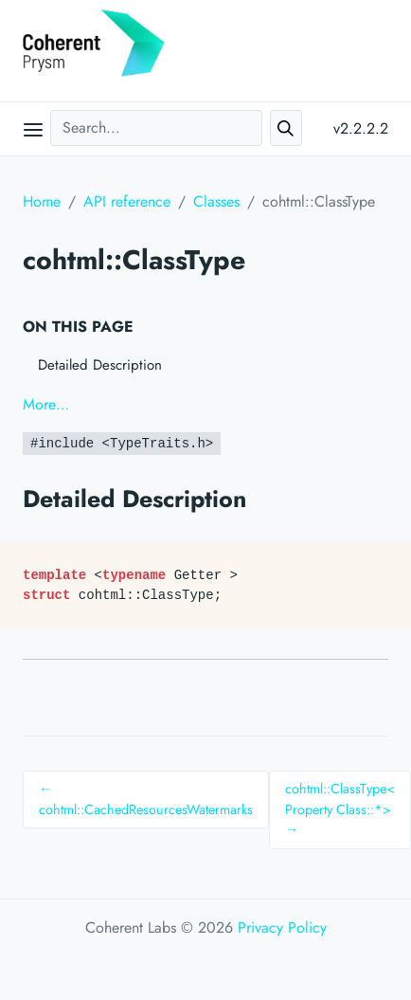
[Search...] (156, 128)
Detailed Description (100, 365)
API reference (126, 201)
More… (46, 404)
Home (42, 201)
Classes (216, 201)
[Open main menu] (33, 129)
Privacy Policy (282, 927)
